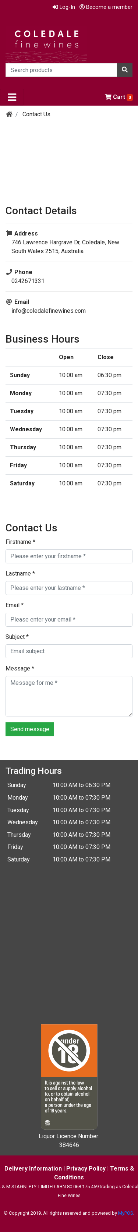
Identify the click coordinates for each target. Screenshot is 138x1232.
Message (20, 668)
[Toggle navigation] (12, 97)
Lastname (20, 573)
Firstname (20, 541)
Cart (119, 97)
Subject (17, 636)
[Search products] (61, 70)
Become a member (105, 7)
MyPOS (125, 1213)
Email (15, 605)
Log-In (64, 7)
